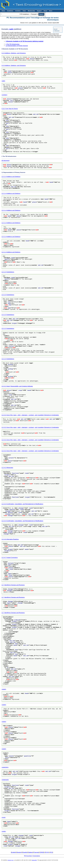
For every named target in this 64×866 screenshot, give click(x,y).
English (13, 852)
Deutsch (19, 852)
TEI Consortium (28, 856)
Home (3, 10)
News (50, 10)
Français (36, 852)
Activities (17, 10)
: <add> (11, 29)
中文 (51, 852)
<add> (3, 81)
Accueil (55, 29)
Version (9, 860)
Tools (24, 10)
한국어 (47, 852)
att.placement (5, 160)
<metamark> (5, 779)
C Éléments (56, 30)
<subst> (4, 689)
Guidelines (10, 10)
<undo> (4, 831)
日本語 (42, 852)
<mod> (4, 817)
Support (39, 10)
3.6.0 (12, 860)
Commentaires (36, 856)
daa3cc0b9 (34, 860)
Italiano (30, 852)
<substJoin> (5, 767)
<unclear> (4, 95)
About (45, 10)
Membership (31, 10)
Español (25, 852)
